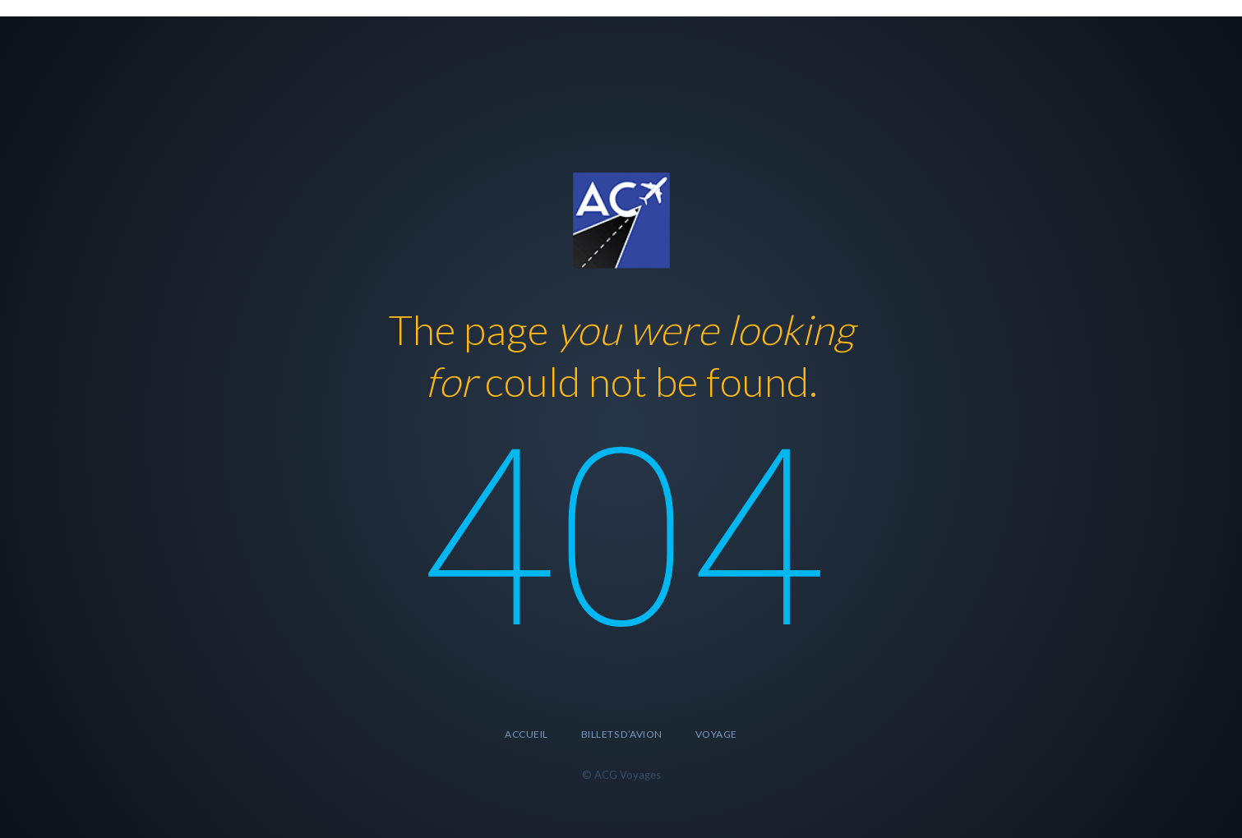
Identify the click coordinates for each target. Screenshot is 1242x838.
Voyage (716, 734)
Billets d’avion (622, 734)
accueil (526, 734)
